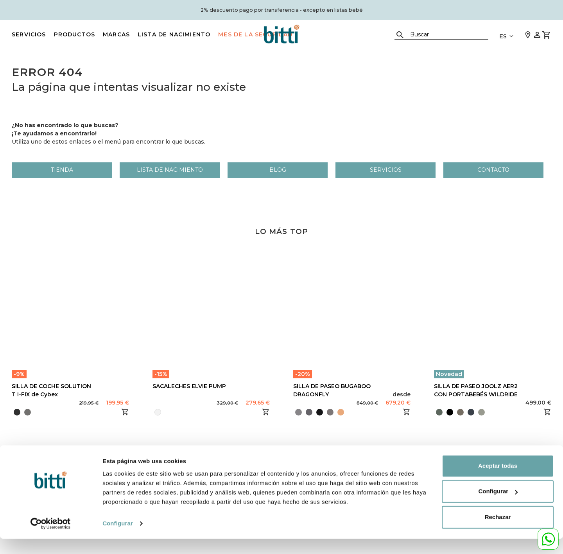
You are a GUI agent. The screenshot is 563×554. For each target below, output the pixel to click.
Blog (277, 169)
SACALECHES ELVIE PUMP (189, 386)
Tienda (62, 169)
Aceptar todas (497, 481)
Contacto (493, 169)
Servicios (29, 34)
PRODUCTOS (74, 34)
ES (503, 36)
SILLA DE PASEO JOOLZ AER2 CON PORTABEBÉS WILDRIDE (476, 390)
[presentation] (347, 412)
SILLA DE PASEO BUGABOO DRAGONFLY (332, 390)
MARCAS (116, 34)
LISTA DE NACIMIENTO (174, 34)
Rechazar (498, 532)
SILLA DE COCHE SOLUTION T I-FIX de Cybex (51, 390)
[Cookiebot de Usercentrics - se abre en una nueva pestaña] (50, 539)
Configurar (117, 538)
